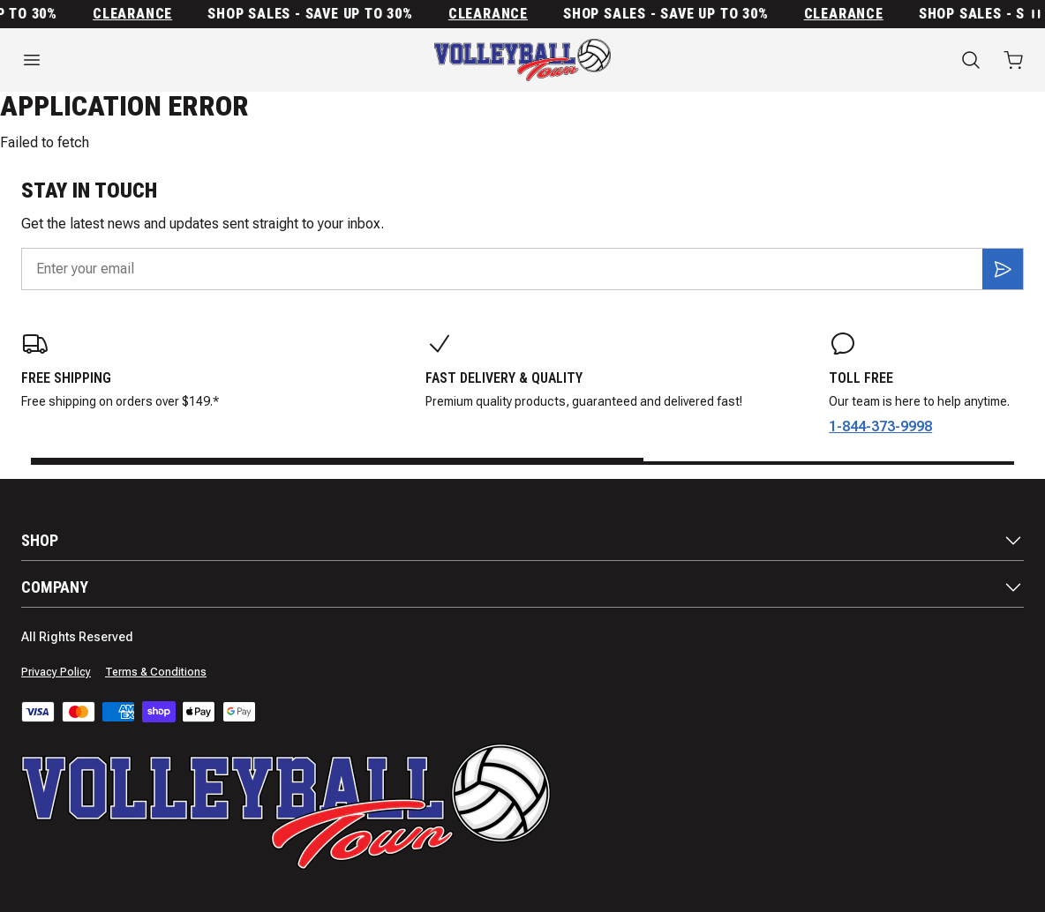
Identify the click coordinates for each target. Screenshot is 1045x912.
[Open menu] (174, 60)
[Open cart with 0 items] (1013, 60)
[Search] (970, 60)
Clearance (137, 14)
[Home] (522, 60)
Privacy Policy (56, 672)
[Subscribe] (1002, 269)
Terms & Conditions (156, 672)
